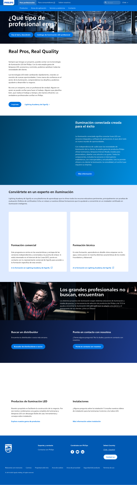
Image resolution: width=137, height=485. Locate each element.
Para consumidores (46, 2)
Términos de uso (108, 468)
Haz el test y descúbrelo (21, 34)
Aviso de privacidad (73, 468)
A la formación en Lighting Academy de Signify (32, 268)
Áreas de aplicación (38, 8)
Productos (24, 8)
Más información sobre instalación (87, 421)
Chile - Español (109, 449)
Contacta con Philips (46, 449)
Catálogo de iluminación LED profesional (53, 34)
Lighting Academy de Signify (37, 104)
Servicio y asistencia (57, 8)
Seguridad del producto (92, 468)
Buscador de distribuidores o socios (28, 346)
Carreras (29, 468)
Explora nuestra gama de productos (25, 421)
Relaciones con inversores (13, 468)
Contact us (110, 457)
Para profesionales (27, 2)
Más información (85, 173)
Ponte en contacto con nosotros (88, 346)
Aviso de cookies (57, 468)
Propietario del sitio (41, 468)
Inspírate (15, 104)
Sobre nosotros (64, 2)
